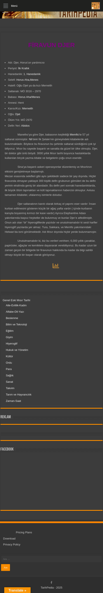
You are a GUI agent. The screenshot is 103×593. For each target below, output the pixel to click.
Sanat (9, 381)
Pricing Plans (24, 532)
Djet (17, 114)
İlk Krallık (23, 68)
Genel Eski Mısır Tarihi (16, 300)
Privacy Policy (11, 544)
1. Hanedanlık (31, 74)
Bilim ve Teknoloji (16, 324)
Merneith (27, 108)
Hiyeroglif (11, 343)
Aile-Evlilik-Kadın (16, 305)
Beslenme (12, 318)
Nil (30, 139)
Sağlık (9, 375)
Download (9, 538)
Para (8, 369)
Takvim (10, 388)
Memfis (74, 134)
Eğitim (9, 330)
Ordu (9, 362)
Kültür (9, 356)
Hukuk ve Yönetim (17, 350)
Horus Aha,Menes (27, 79)
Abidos (25, 125)
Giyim (9, 337)
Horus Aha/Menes (29, 97)
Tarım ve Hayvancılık (18, 394)
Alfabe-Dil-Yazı (15, 311)
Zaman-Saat (13, 400)
